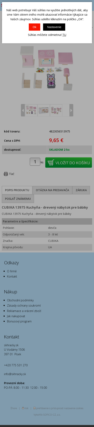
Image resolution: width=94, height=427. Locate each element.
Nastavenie (54, 27)
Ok (34, 27)
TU (64, 35)
